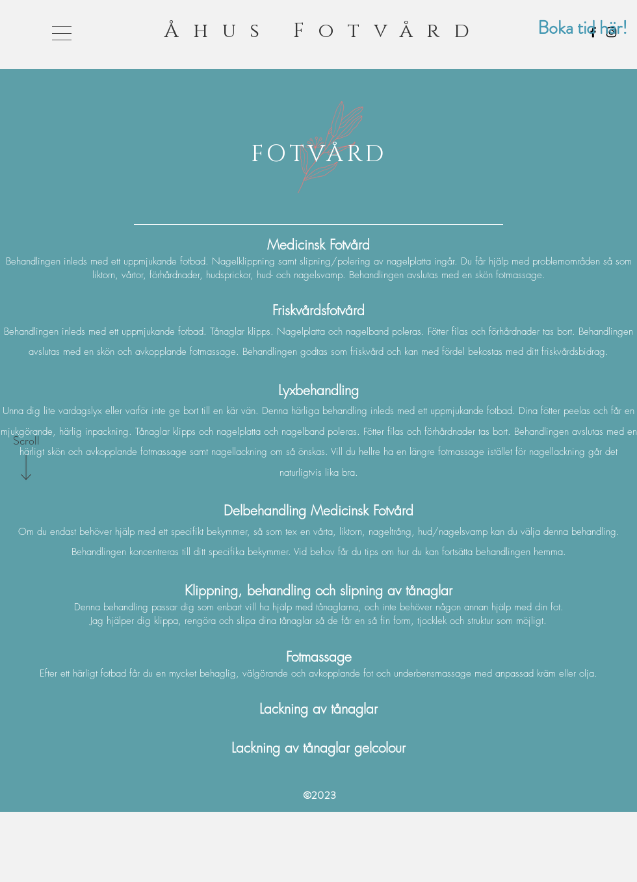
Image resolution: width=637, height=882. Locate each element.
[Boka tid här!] (582, 28)
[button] (62, 33)
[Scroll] (26, 441)
